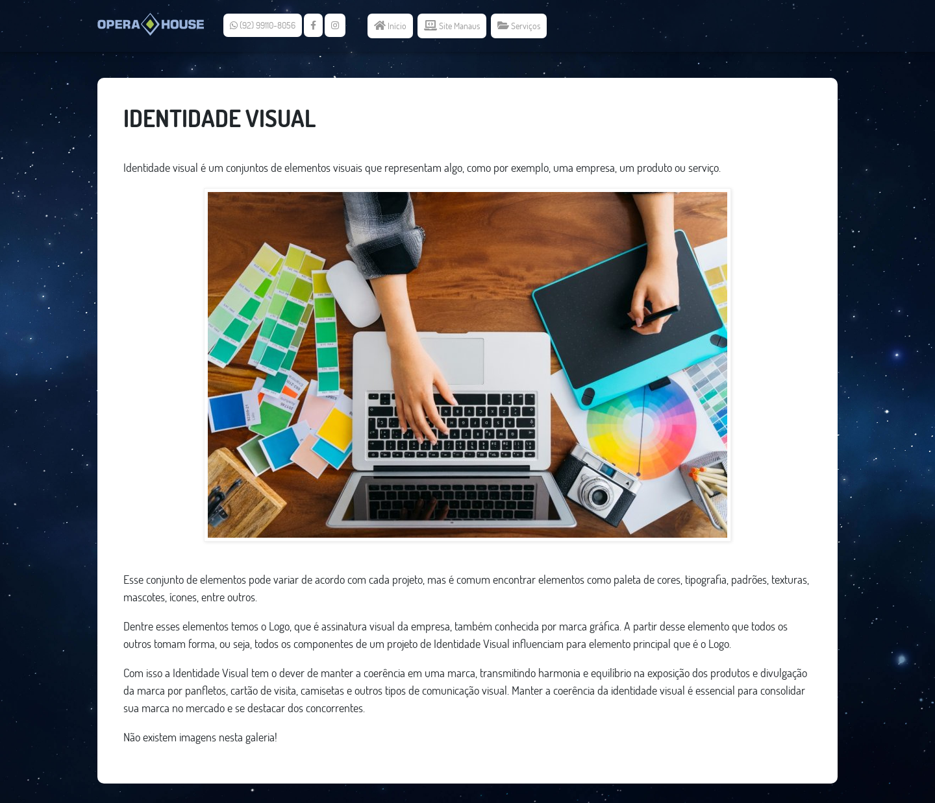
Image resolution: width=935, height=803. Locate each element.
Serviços (518, 26)
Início (390, 26)
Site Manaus (452, 26)
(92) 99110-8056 (262, 25)
